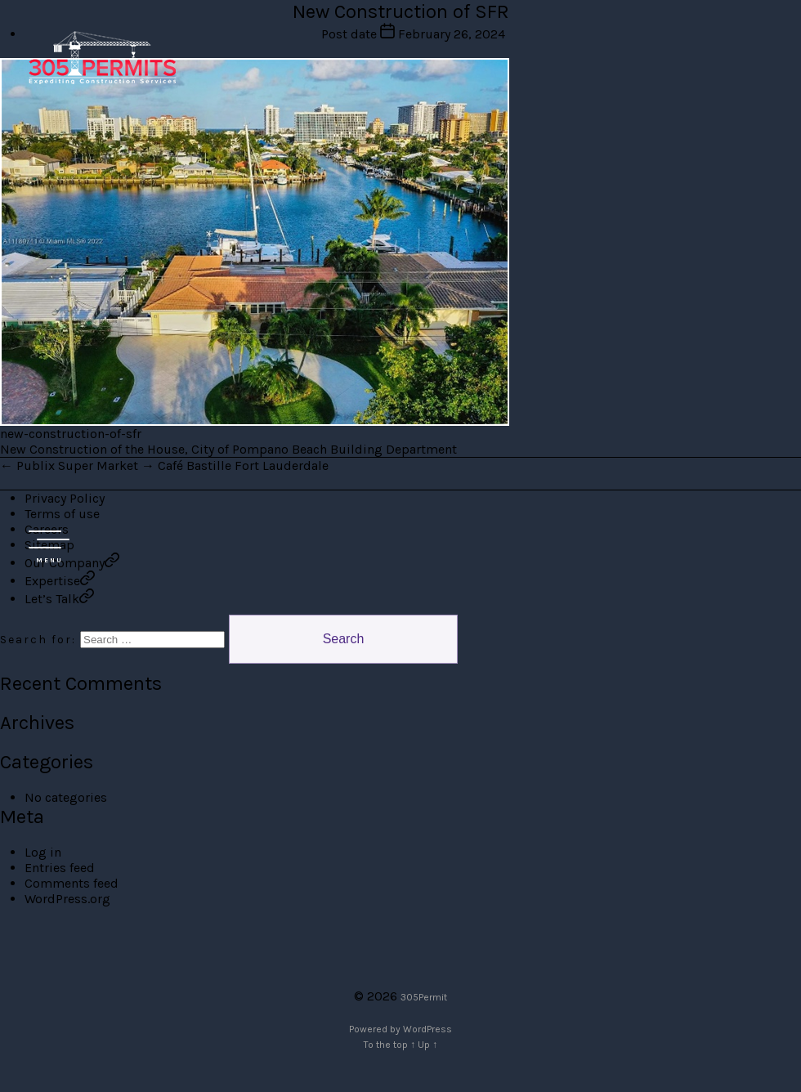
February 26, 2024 (451, 34)
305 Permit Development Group (102, 57)
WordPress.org (67, 898)
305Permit (423, 997)
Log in (43, 852)
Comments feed (72, 883)
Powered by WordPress (400, 1029)
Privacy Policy (65, 498)
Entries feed (60, 867)
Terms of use (62, 513)
